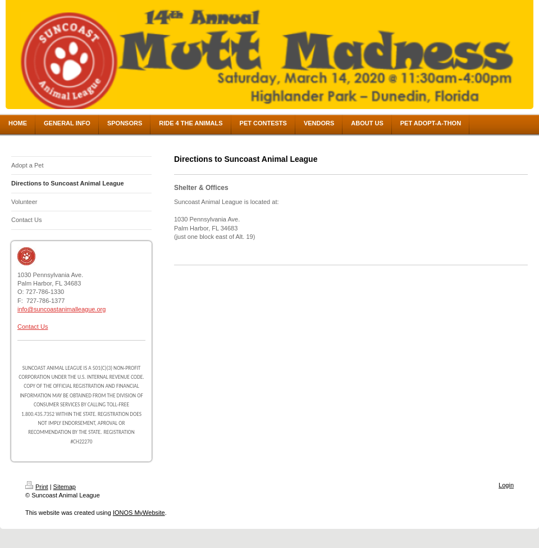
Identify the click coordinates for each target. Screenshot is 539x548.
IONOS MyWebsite (139, 512)
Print (36, 486)
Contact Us (32, 326)
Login (506, 485)
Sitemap (64, 486)
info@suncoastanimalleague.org (61, 309)
